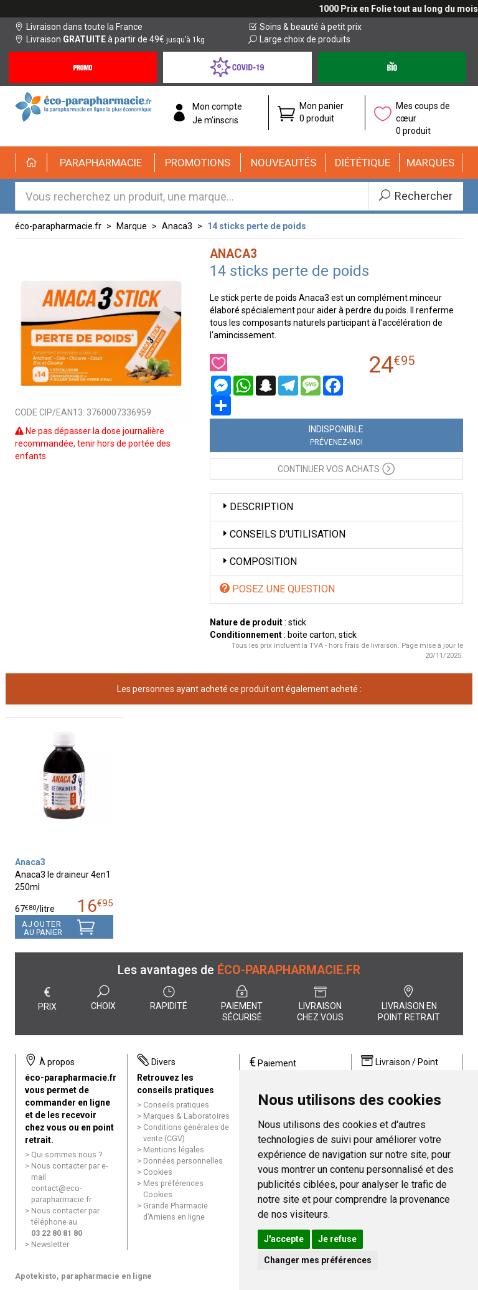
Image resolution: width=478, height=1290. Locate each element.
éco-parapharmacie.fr (58, 226)
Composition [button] (258, 561)
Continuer (336, 468)
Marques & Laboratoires (186, 1116)
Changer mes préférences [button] (318, 1260)
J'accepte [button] (284, 1239)
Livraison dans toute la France (79, 27)
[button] (101, 162)
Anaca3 (177, 226)
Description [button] (256, 507)
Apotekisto (83, 1276)
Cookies (157, 1172)
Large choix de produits (299, 39)
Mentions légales (173, 1149)
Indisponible (336, 435)
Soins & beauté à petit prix (305, 27)
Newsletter (50, 1244)
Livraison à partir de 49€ (110, 39)
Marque (131, 226)
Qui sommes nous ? (66, 1154)
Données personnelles (183, 1160)
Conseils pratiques (176, 1104)
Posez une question (277, 589)
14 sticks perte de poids (256, 226)
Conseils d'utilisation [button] (282, 534)
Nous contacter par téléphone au (65, 1222)
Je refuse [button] (337, 1239)
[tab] (336, 507)
